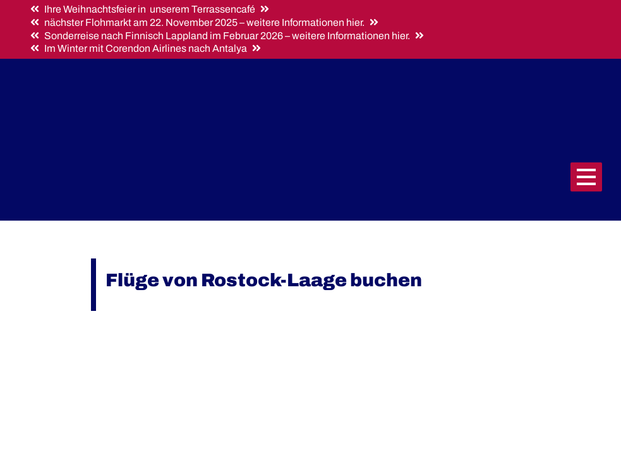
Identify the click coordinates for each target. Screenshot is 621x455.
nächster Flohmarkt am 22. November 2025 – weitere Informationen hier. (204, 22)
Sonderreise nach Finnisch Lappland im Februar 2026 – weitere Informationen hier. (227, 35)
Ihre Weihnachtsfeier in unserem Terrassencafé (149, 9)
